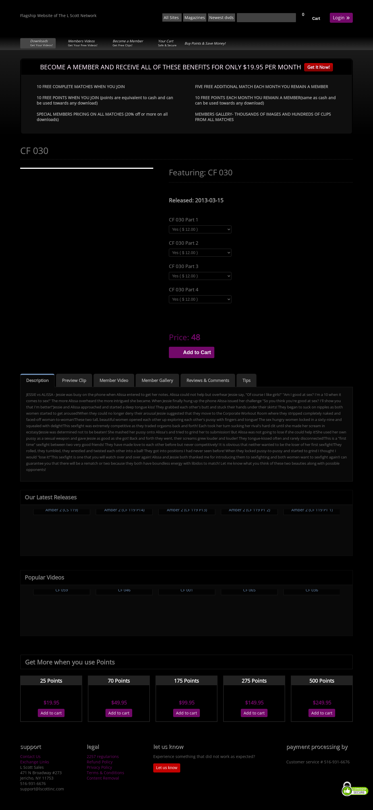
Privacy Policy (99, 767)
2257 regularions (103, 756)
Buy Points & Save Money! (205, 43)
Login (341, 17)
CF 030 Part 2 (183, 243)
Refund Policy (100, 762)
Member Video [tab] (114, 380)
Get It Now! (318, 67)
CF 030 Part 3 (183, 266)
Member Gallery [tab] (157, 380)
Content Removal (103, 778)
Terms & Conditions (105, 772)
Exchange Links (34, 762)
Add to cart (51, 713)
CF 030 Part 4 (183, 289)
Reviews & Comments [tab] (207, 380)
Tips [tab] (246, 380)
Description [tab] (37, 380)
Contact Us (30, 756)
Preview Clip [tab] (74, 380)
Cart (316, 18)
